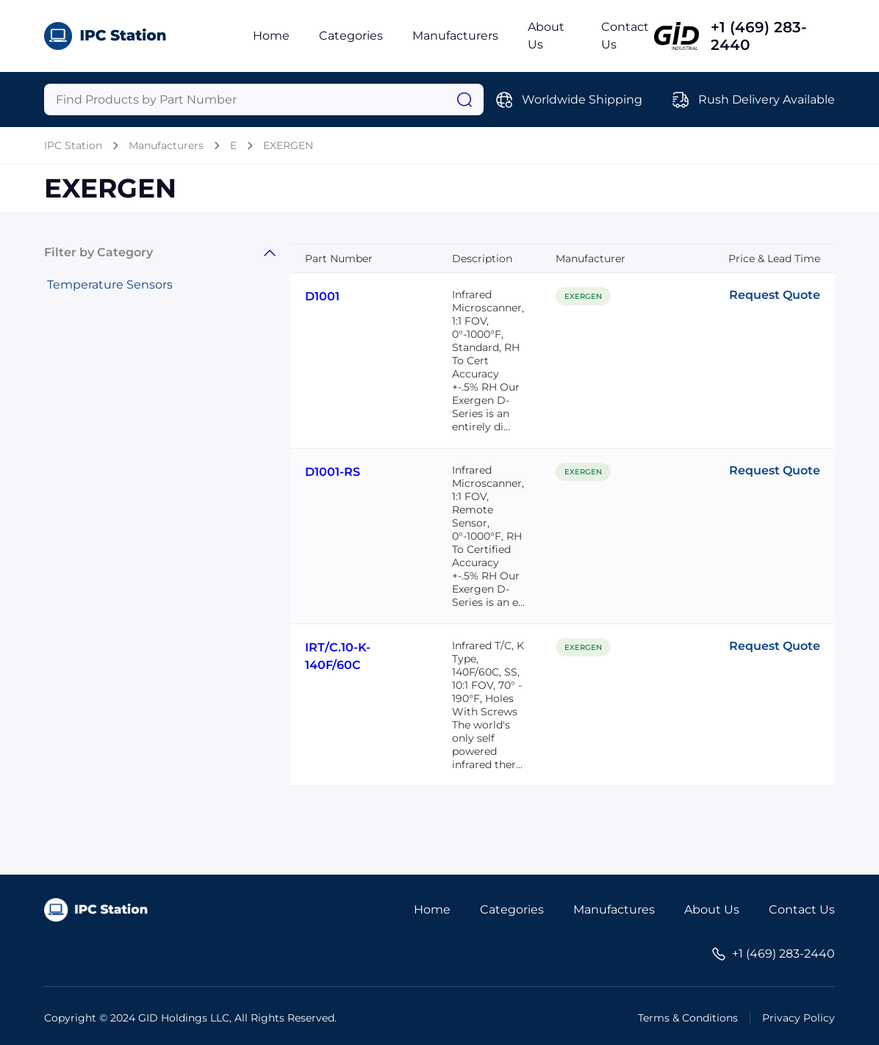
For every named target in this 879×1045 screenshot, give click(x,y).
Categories (351, 36)
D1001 (322, 296)
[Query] (264, 99)
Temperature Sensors (110, 285)
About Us (711, 909)
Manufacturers (455, 36)
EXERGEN (288, 145)
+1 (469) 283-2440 (759, 36)
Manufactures (614, 909)
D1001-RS (332, 472)
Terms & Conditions (688, 1017)
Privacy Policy (798, 1017)
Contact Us (802, 909)
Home (271, 36)
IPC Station (73, 145)
